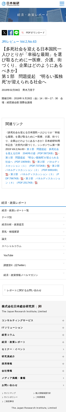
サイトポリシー (11, 397)
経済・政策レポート (14, 342)
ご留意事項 (9, 401)
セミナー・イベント (14, 349)
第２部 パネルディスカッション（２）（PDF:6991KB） (33, 170)
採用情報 (7, 363)
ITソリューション (12, 327)
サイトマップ (10, 393)
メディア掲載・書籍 (14, 378)
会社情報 (7, 371)
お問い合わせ (10, 385)
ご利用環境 (40, 397)
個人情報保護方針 (43, 393)
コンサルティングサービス (17, 320)
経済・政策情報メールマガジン (21, 275)
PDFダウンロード (35, 32)
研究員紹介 (8, 356)
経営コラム (8, 334)
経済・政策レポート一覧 (15, 210)
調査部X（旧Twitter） (15, 265)
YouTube (8, 255)
